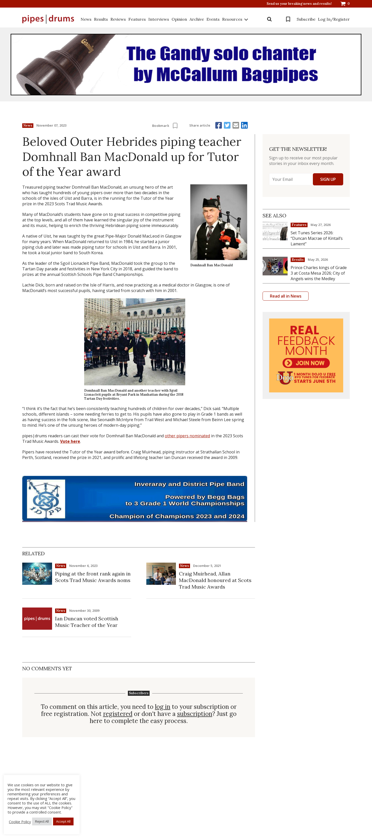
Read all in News (285, 296)
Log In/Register (334, 19)
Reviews (118, 19)
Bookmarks (288, 19)
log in (162, 706)
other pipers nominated (187, 436)
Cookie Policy (20, 821)
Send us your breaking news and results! (299, 4)
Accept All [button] (63, 821)
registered (117, 713)
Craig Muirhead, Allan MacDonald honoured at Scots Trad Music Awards (215, 580)
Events (213, 19)
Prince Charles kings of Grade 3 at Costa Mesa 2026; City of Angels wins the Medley (319, 273)
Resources (232, 19)
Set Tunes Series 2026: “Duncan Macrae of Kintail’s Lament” (317, 238)
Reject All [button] (42, 821)
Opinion (179, 19)
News (86, 19)
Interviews (158, 19)
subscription (194, 713)
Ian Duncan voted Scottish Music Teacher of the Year (86, 621)
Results (101, 19)
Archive (197, 19)
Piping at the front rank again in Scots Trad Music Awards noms (93, 576)
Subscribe (306, 19)
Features (137, 19)
